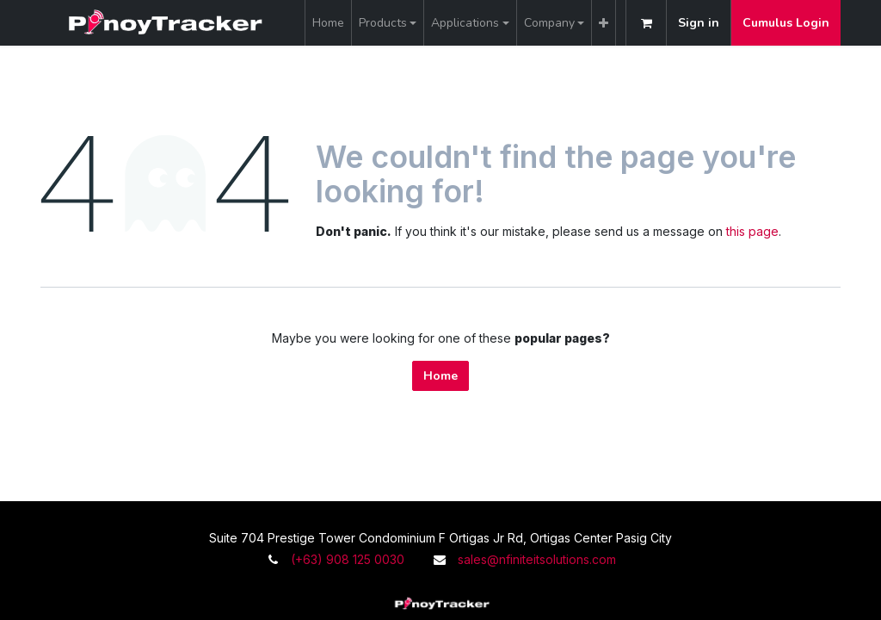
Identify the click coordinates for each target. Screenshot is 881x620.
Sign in (698, 23)
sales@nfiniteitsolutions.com (537, 559)
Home (440, 376)
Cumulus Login (785, 23)
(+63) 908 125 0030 (347, 559)
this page (752, 231)
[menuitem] (328, 23)
